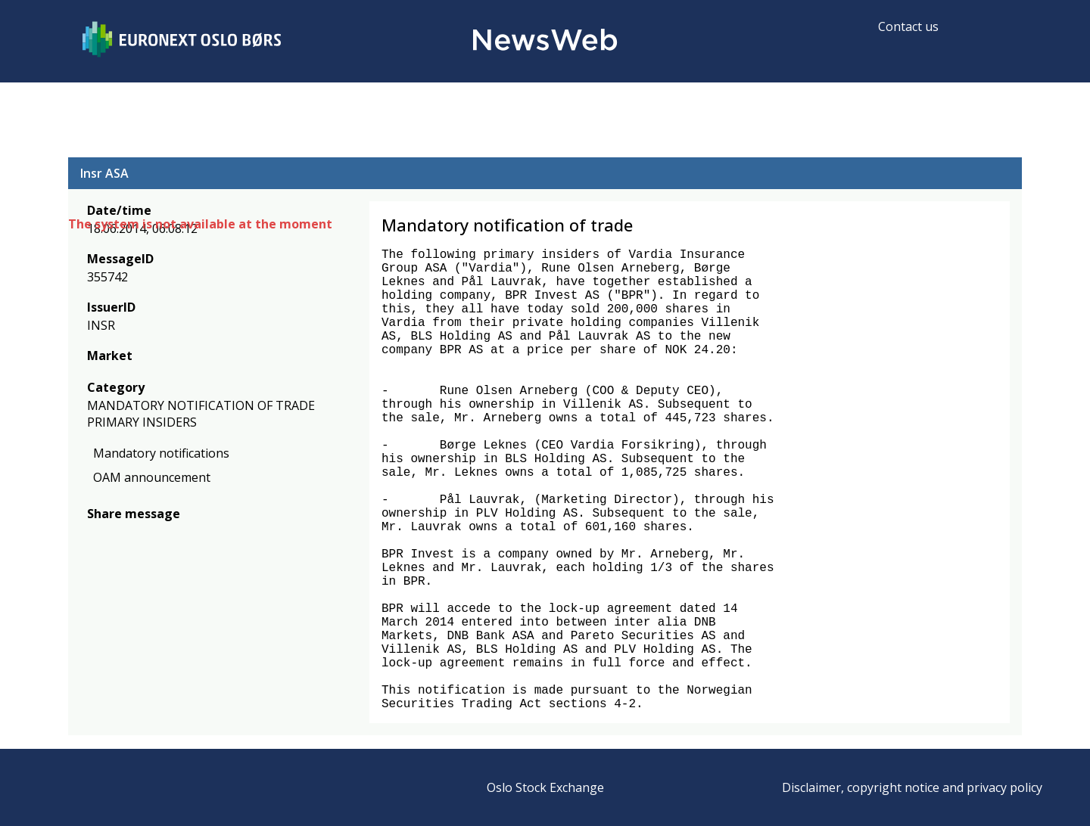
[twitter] (119, 536)
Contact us (908, 26)
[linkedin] (147, 535)
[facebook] (95, 535)
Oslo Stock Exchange (545, 787)
